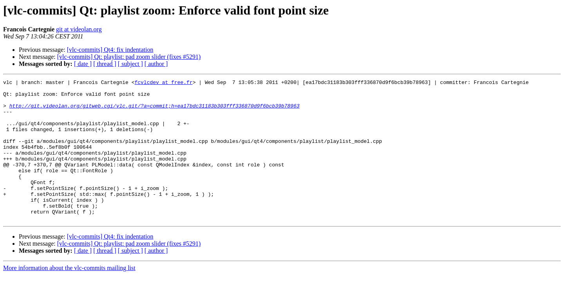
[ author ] (156, 63)
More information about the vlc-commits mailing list (69, 296)
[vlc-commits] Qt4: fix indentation (110, 49)
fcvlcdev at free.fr (163, 83)
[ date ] (83, 63)
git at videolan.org (79, 29)
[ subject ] (130, 63)
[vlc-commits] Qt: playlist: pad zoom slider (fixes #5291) (129, 56)
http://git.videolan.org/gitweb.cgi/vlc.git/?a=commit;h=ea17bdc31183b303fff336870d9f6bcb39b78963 (154, 111)
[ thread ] (104, 63)
